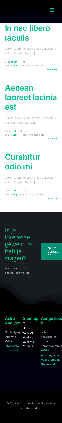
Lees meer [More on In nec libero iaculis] (51, 69)
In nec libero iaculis (27, 33)
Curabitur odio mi (22, 161)
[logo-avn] (49, 370)
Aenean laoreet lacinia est (31, 97)
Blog (15, 65)
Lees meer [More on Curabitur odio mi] (51, 198)
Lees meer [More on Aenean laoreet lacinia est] (51, 138)
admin (14, 61)
